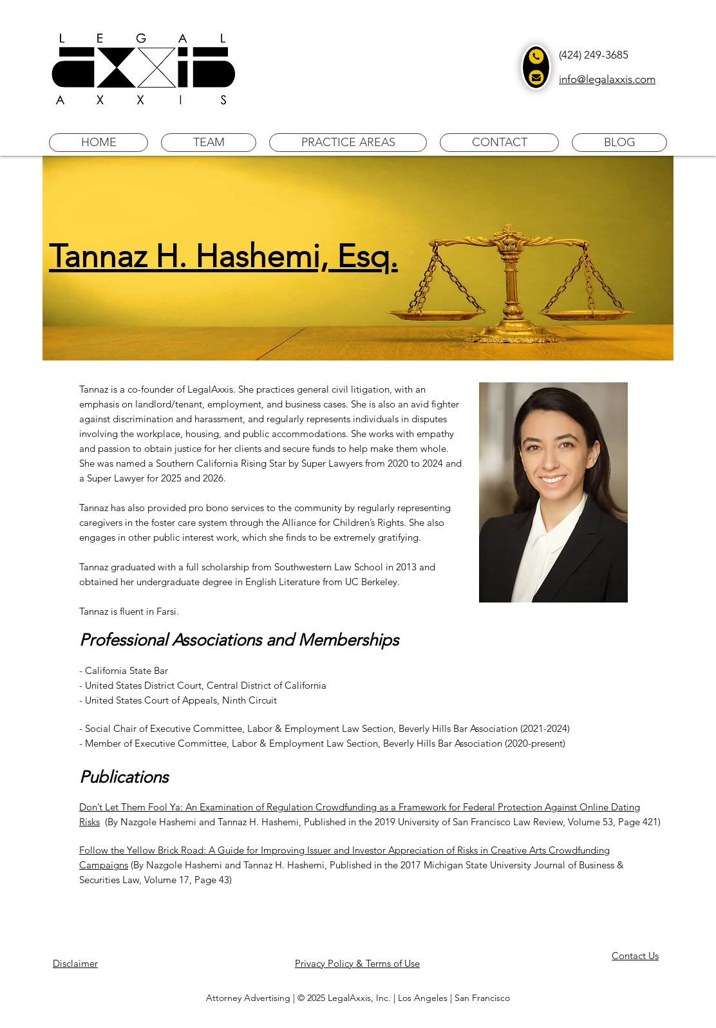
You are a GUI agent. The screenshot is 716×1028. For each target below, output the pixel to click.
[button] (208, 142)
